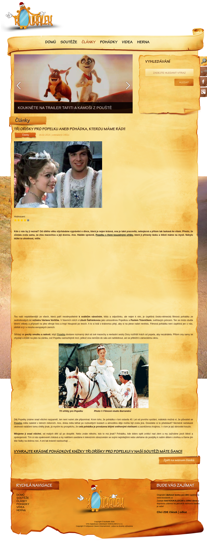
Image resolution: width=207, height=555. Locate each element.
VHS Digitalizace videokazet (96, 524)
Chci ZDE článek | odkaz (172, 512)
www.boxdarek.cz (165, 498)
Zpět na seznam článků (179, 460)
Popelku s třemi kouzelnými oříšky (114, 235)
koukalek (107, 522)
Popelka (61, 334)
